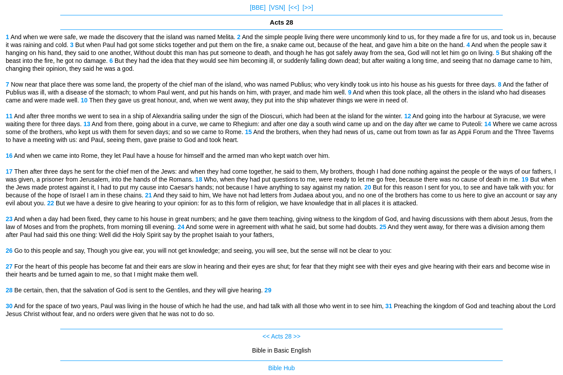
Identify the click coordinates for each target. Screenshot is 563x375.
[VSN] (277, 7)
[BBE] (258, 7)
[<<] (294, 7)
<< (266, 336)
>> (296, 336)
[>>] (308, 7)
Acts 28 (281, 336)
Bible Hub (281, 367)
